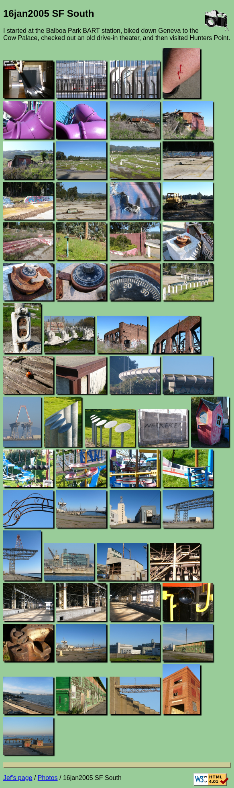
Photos (48, 777)
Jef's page (17, 777)
